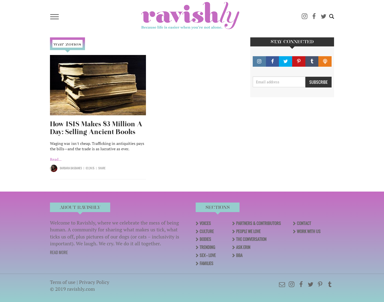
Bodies (205, 239)
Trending (207, 247)
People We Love (248, 231)
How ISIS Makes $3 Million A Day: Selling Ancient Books (96, 128)
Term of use (62, 282)
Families (206, 263)
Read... (55, 159)
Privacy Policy (94, 282)
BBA (239, 255)
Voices (205, 223)
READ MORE (59, 252)
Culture (207, 231)
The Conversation (251, 239)
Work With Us (309, 231)
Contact (304, 223)
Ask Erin (243, 247)
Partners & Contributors (258, 223)
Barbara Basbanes (71, 168)
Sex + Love (208, 255)
